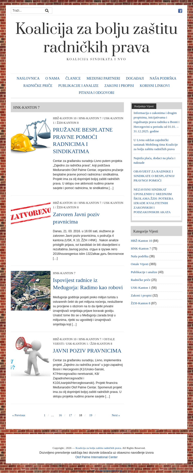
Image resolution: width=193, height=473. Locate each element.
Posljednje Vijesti (144, 106)
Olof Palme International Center (96, 457)
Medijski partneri (103, 78)
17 (70, 415)
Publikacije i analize (78, 86)
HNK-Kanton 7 (90, 118)
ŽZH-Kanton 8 (68, 123)
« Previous (18, 415)
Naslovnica (28, 78)
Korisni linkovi (155, 86)
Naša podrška (163, 78)
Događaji (135, 78)
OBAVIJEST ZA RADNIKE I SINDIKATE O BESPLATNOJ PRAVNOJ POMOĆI (154, 175)
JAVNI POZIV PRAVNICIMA (87, 350)
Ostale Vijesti (139, 264)
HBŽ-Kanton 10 (64, 118)
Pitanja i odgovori (96, 93)
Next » (116, 415)
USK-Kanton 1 (77, 343)
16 (60, 415)
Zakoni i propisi (119, 86)
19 (90, 415)
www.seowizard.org (111, 470)
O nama (52, 78)
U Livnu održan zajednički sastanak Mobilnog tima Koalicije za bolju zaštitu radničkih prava (156, 144)
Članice (73, 78)
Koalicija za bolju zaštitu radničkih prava (96, 38)
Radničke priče (38, 86)
